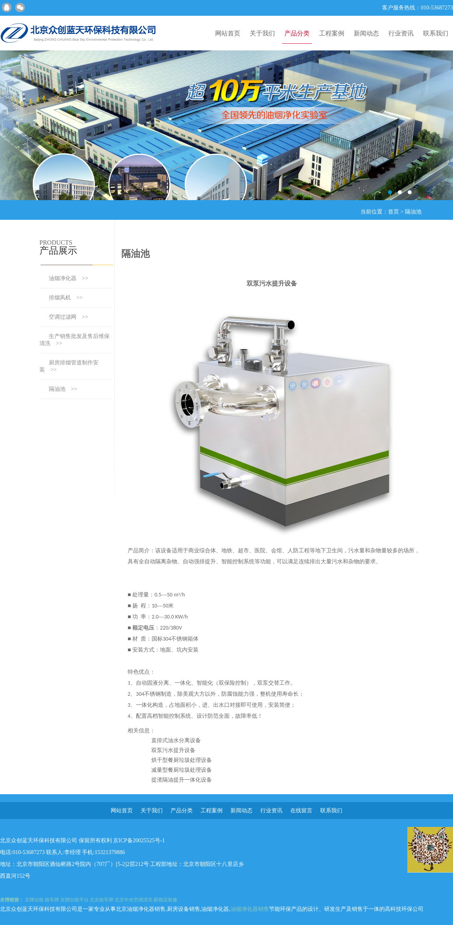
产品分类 (297, 33)
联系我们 (435, 33)
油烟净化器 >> (68, 278)
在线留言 (301, 811)
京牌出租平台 (74, 900)
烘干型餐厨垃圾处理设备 (181, 760)
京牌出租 (34, 900)
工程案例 (331, 33)
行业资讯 (401, 33)
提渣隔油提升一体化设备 (181, 780)
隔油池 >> (63, 389)
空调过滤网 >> (68, 317)
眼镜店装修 (165, 900)
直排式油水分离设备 (176, 740)
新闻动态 (366, 33)
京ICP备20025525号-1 (139, 840)
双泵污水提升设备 (173, 750)
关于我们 (262, 33)
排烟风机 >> (66, 298)
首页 (393, 212)
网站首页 (227, 33)
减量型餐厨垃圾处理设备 (181, 770)
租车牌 (52, 900)
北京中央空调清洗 (133, 900)
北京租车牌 (101, 900)
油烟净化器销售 (249, 909)
